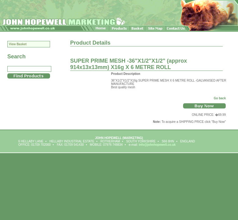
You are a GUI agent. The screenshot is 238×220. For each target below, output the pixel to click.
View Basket (18, 44)
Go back (220, 98)
